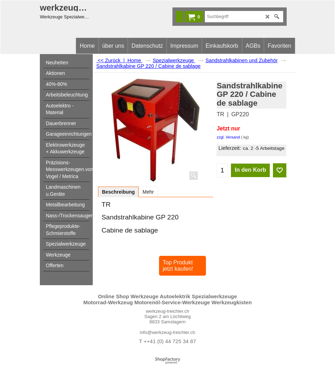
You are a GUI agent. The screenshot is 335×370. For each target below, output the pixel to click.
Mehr (148, 192)
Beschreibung (118, 192)
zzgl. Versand (228, 137)
